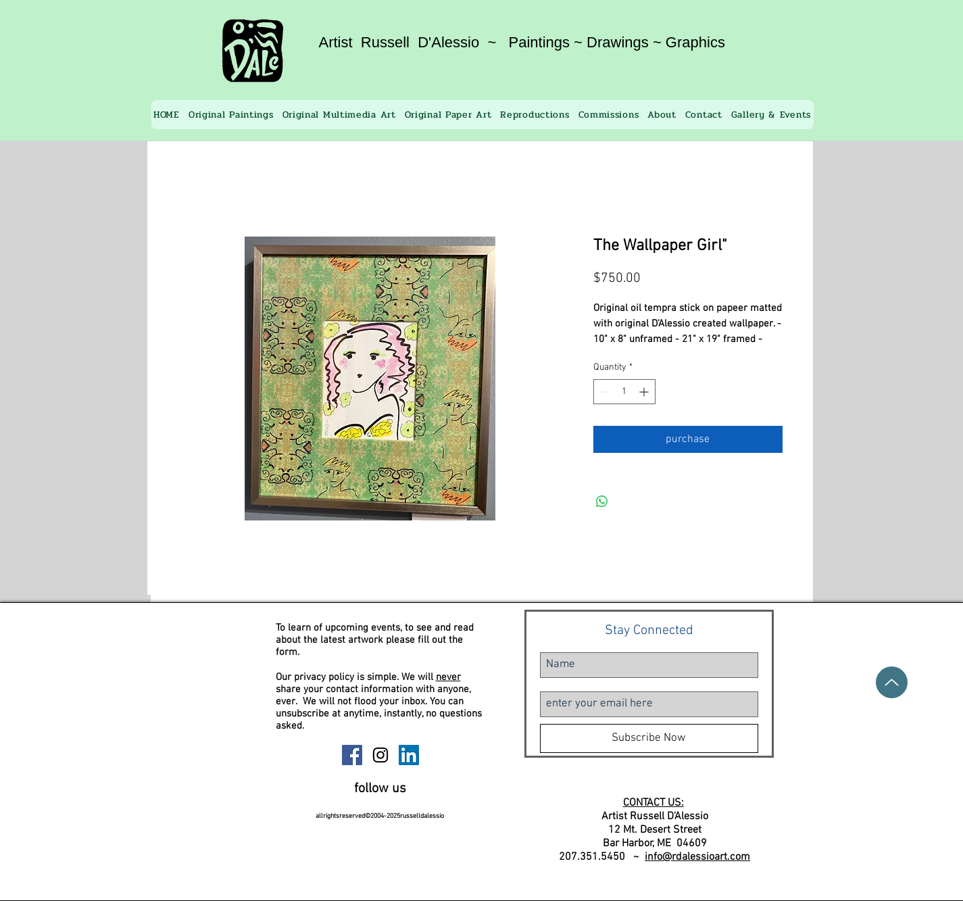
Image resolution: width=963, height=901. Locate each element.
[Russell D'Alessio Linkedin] (409, 755)
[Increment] (645, 392)
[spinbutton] (624, 392)
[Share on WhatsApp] (602, 501)
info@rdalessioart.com (697, 857)
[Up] (892, 682)
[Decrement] (603, 392)
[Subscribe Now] (649, 738)
